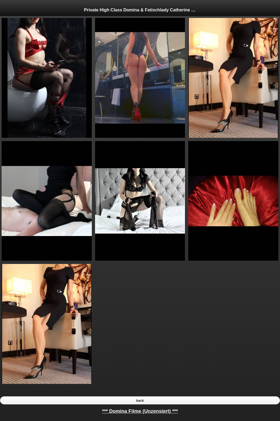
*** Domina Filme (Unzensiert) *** (140, 411)
